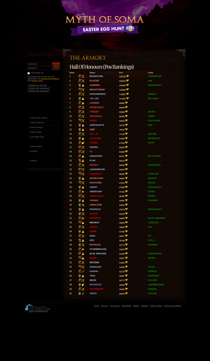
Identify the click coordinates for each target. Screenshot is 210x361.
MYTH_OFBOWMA (156, 218)
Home (96, 306)
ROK (150, 125)
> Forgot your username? (39, 88)
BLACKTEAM (154, 156)
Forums (104, 306)
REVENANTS (154, 138)
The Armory (115, 306)
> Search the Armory (38, 118)
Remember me (37, 73)
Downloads (126, 306)
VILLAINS (152, 280)
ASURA (151, 267)
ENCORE (152, 134)
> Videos (33, 161)
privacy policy (37, 80)
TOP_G (151, 240)
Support (144, 306)
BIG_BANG (153, 98)
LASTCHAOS (154, 121)
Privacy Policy (156, 306)
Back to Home (105, 20)
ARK (150, 81)
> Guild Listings (36, 127)
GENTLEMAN (154, 165)
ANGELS (152, 94)
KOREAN (152, 271)
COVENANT (153, 276)
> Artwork (33, 151)
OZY (150, 227)
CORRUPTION (154, 76)
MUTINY (152, 112)
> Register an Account (37, 85)
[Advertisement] (105, 338)
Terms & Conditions (172, 306)
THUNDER (153, 200)
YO (149, 236)
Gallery (136, 306)
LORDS (151, 116)
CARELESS (153, 174)
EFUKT (151, 143)
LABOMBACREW (156, 285)
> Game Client (35, 146)
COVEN (151, 191)
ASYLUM (152, 293)
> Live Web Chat (36, 137)
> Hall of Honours (36, 122)
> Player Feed (35, 132)
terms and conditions (50, 78)
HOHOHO (152, 178)
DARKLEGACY (155, 85)
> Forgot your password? (38, 91)
